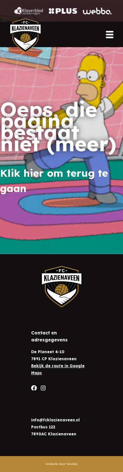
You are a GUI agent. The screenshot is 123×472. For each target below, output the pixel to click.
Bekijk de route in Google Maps (58, 369)
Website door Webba (61, 464)
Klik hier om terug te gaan (54, 181)
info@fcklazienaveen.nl (55, 420)
